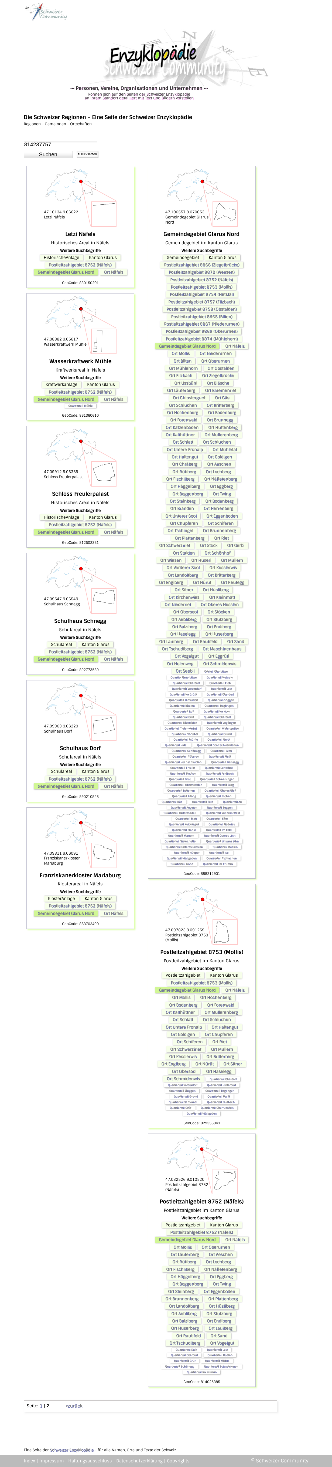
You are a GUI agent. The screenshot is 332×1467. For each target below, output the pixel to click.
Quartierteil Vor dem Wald (223, 813)
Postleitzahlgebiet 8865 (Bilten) (201, 316)
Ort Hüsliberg (216, 589)
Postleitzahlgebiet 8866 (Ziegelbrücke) (201, 265)
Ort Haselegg (183, 634)
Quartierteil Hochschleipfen (183, 762)
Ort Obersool (185, 612)
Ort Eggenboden (222, 516)
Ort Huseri (201, 560)
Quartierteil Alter (221, 751)
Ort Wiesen (171, 560)
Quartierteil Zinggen (221, 700)
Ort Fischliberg (180, 479)
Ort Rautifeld (205, 641)
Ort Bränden (182, 508)
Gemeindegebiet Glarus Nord (65, 272)
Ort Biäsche (218, 383)
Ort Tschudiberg (177, 649)
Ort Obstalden (220, 368)
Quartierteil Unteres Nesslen (184, 847)
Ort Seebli (185, 671)
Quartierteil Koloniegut (184, 824)
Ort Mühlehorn (183, 368)
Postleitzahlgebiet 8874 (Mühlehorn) (202, 339)
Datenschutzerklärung (139, 1461)
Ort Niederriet (178, 604)
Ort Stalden (184, 553)
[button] (48, 154)
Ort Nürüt (202, 582)
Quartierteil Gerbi (218, 739)
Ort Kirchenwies (184, 597)
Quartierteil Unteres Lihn (222, 841)
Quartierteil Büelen (182, 705)
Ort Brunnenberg (219, 530)
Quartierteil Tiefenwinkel (181, 728)
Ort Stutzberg (219, 619)
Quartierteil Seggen (219, 807)
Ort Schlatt (183, 442)
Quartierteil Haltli (176, 745)
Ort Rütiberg (184, 471)
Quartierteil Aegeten (184, 807)
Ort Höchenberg (182, 412)
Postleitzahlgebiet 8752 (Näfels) (80, 265)
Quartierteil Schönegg (186, 751)
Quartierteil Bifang (184, 796)
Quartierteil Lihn (217, 818)
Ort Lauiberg (171, 641)
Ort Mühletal (225, 449)
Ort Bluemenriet (220, 390)
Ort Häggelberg (185, 486)
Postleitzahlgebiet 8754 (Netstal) (202, 294)
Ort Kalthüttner (180, 434)
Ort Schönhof (217, 553)
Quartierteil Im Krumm (218, 864)
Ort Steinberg (183, 501)
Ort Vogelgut (186, 656)
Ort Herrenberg (218, 508)
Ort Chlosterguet (189, 397)
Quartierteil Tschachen (221, 858)
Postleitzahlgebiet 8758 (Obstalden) (201, 309)
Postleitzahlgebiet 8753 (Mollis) (201, 287)
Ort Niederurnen (216, 353)
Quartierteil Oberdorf (186, 683)
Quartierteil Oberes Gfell (220, 790)
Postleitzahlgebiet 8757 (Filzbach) (201, 302)
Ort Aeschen (219, 464)
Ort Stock (208, 545)
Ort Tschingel (180, 530)
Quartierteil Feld (202, 802)
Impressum (51, 1461)
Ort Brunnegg (220, 420)
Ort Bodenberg (222, 412)
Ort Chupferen (184, 523)
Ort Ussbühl (185, 383)
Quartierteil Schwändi (219, 768)
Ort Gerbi (235, 545)
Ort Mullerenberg (221, 434)
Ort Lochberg (218, 471)
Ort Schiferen (221, 523)
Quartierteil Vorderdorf (186, 688)
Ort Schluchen (183, 405)
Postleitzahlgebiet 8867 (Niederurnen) (201, 324)
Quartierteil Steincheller (180, 841)
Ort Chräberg (184, 464)
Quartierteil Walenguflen (222, 728)
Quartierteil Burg (223, 785)
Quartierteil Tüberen (185, 756)
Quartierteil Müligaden (182, 858)
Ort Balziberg (184, 626)
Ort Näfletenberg (220, 479)
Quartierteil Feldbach (220, 773)
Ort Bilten (182, 361)
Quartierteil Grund (220, 734)
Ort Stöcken (218, 612)
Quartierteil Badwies (221, 824)
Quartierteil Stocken (183, 773)
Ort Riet (221, 538)
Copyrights (178, 1461)
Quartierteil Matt (186, 818)
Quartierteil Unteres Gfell (179, 813)
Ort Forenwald (183, 420)
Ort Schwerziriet (174, 545)
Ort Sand (235, 641)
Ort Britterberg (220, 405)
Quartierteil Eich (220, 683)
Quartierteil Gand (181, 864)
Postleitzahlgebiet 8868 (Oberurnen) (202, 331)
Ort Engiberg (171, 582)
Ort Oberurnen (215, 361)
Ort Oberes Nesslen (220, 604)
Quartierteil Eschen (218, 796)
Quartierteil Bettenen (181, 790)
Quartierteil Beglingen (219, 705)
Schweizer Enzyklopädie (72, 1450)
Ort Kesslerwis (223, 567)
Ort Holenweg (180, 663)
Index (29, 1461)
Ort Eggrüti (218, 656)
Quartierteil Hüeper (186, 852)
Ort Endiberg (219, 626)
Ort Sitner (183, 589)
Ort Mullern (232, 560)
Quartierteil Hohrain (220, 677)
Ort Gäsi (222, 397)
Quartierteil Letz (221, 688)
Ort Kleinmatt (222, 597)
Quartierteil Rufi (183, 711)
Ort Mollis (181, 353)
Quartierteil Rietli (220, 756)
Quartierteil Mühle (80, 405)
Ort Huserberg (219, 634)
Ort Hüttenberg (223, 427)
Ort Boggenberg (187, 494)
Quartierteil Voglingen (221, 722)
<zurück (73, 1406)
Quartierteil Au (232, 802)
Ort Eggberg (221, 486)
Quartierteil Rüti (172, 802)
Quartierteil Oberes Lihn (219, 835)
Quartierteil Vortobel (185, 734)
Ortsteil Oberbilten (216, 671)
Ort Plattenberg (189, 538)
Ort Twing (222, 494)
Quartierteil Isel (219, 852)
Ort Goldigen (220, 457)
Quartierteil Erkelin (182, 768)
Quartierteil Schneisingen (217, 779)
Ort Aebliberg (184, 619)
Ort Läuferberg (181, 390)
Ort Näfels (113, 272)
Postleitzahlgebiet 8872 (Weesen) (202, 272)
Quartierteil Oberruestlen (185, 785)
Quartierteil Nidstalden (182, 722)
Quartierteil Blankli (184, 830)
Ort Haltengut (185, 457)
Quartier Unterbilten (183, 677)
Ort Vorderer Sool (183, 567)
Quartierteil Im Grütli (183, 694)
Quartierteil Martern (181, 835)
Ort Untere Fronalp (185, 449)
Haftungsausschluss (90, 1461)
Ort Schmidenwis (219, 663)
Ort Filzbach (180, 375)
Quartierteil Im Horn (217, 711)
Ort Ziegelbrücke (218, 375)
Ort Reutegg (232, 582)
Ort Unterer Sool (181, 516)
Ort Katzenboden (182, 427)
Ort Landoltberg (183, 575)
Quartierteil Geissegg (225, 762)
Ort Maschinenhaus (222, 649)
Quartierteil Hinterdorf (183, 700)
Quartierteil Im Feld (218, 830)
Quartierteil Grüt (183, 717)
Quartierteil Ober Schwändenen (218, 745)
